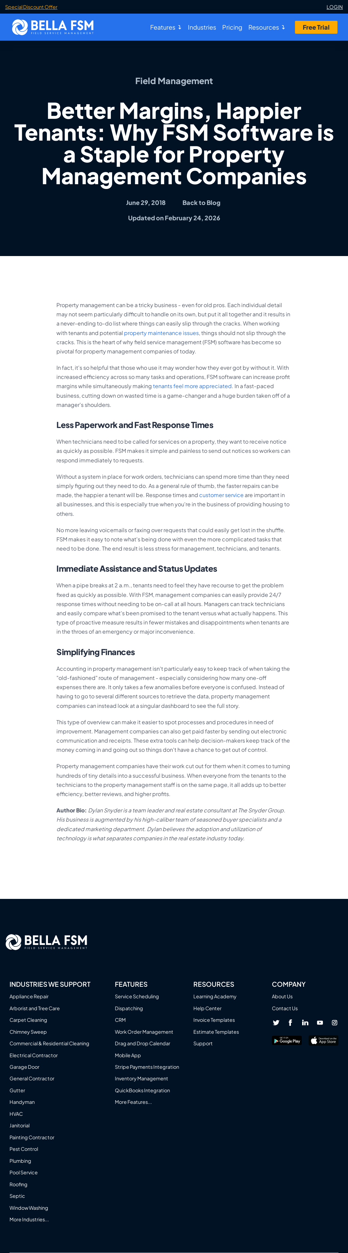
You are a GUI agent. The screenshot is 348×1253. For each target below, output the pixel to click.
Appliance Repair (29, 996)
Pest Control (24, 1149)
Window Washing (29, 1208)
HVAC (16, 1114)
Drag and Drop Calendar (142, 1043)
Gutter (17, 1090)
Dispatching (129, 1008)
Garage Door (24, 1067)
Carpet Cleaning (28, 1020)
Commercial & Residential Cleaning (49, 1043)
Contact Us (285, 1008)
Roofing (19, 1184)
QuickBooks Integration (142, 1090)
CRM (120, 1020)
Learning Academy (215, 996)
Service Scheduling (137, 996)
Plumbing (20, 1161)
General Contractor (32, 1078)
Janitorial (20, 1125)
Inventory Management (141, 1078)
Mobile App (128, 1055)
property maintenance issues (161, 332)
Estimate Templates (216, 1032)
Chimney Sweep (28, 1032)
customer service (221, 494)
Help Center (207, 1008)
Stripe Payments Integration (147, 1067)
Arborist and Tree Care (35, 1008)
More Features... (133, 1102)
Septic (17, 1196)
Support (203, 1043)
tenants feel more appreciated (192, 386)
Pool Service (24, 1172)
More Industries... (29, 1219)
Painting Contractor (32, 1137)
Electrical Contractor (34, 1055)
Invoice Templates (214, 1020)
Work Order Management (144, 1032)
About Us (282, 996)
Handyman (22, 1102)
